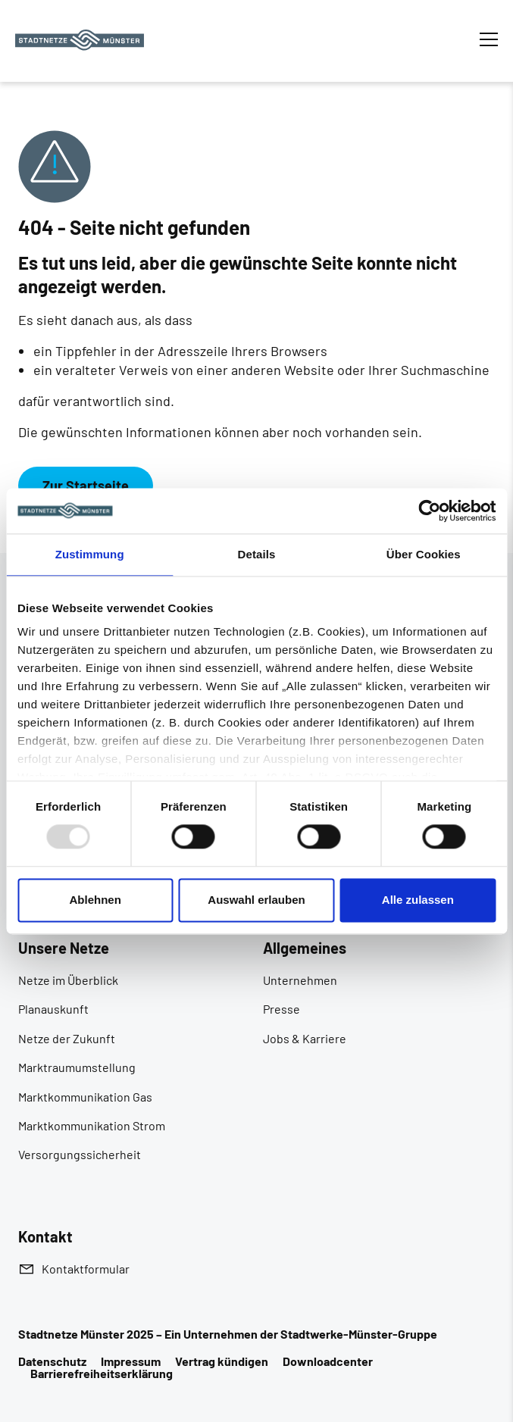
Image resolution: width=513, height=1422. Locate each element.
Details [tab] (257, 554)
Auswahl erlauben (256, 899)
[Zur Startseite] (79, 40)
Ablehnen (95, 899)
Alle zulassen (418, 899)
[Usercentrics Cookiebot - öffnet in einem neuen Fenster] (429, 510)
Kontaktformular (86, 1268)
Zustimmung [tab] (89, 554)
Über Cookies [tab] (423, 554)
